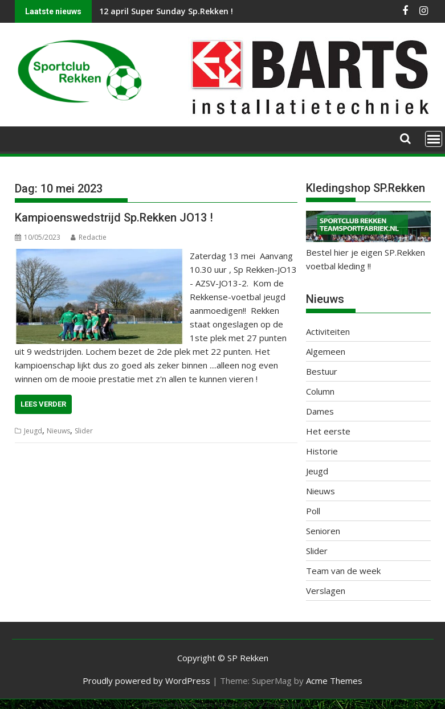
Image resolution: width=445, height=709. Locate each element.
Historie (322, 451)
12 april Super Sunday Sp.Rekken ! (166, 11)
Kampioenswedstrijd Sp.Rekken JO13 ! (114, 217)
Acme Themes (334, 680)
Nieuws (58, 431)
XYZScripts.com (280, 704)
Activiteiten (328, 331)
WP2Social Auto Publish (177, 704)
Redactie (89, 237)
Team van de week (343, 570)
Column (320, 391)
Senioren (323, 530)
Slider (84, 431)
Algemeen (325, 351)
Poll (313, 511)
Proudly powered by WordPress (146, 680)
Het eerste (328, 431)
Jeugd (33, 431)
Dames (320, 411)
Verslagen (325, 590)
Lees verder (43, 404)
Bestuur (321, 371)
